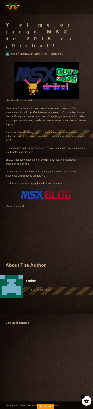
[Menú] (86, 7)
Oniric (31, 281)
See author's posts (41, 289)
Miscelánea (57, 54)
